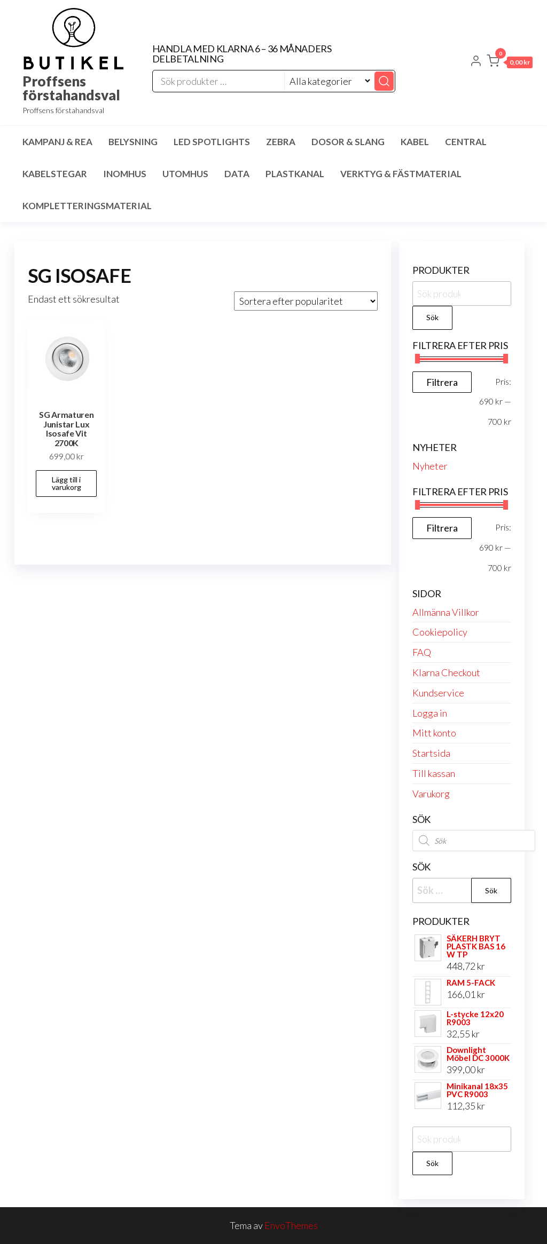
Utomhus (185, 173)
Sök (432, 317)
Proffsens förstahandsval (71, 88)
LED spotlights (212, 141)
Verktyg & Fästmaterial (401, 173)
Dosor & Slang (348, 141)
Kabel (415, 141)
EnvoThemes (291, 1225)
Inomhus (124, 173)
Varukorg (431, 793)
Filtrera (442, 382)
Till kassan (433, 773)
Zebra (280, 141)
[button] (510, 63)
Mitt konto (434, 733)
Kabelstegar (54, 173)
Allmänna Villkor (445, 612)
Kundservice (438, 693)
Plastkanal (294, 173)
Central (466, 141)
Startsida (431, 753)
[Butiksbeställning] (306, 301)
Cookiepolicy (439, 632)
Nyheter (430, 466)
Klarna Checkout (446, 672)
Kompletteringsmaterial (87, 205)
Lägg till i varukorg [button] (66, 483)
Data (236, 173)
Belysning (133, 141)
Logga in (429, 713)
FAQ (421, 652)
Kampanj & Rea (57, 141)
